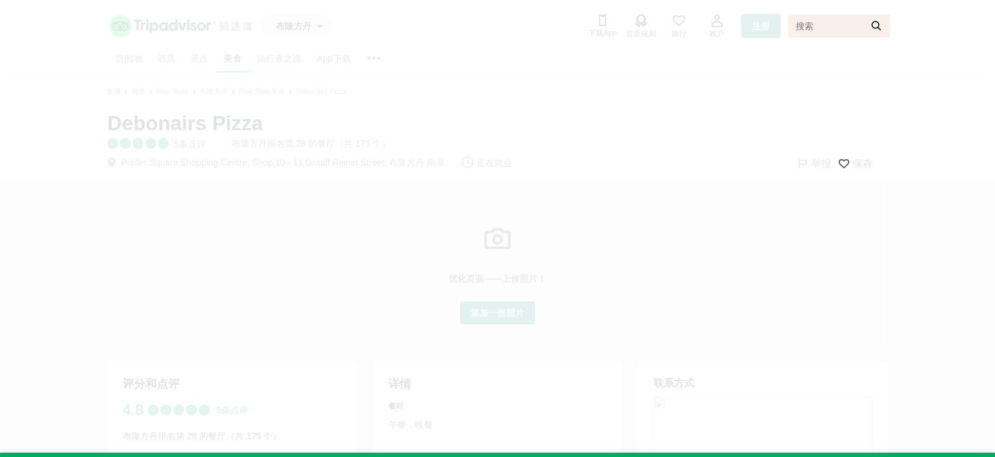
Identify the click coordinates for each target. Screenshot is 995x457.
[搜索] (839, 26)
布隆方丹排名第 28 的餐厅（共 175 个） (311, 143)
